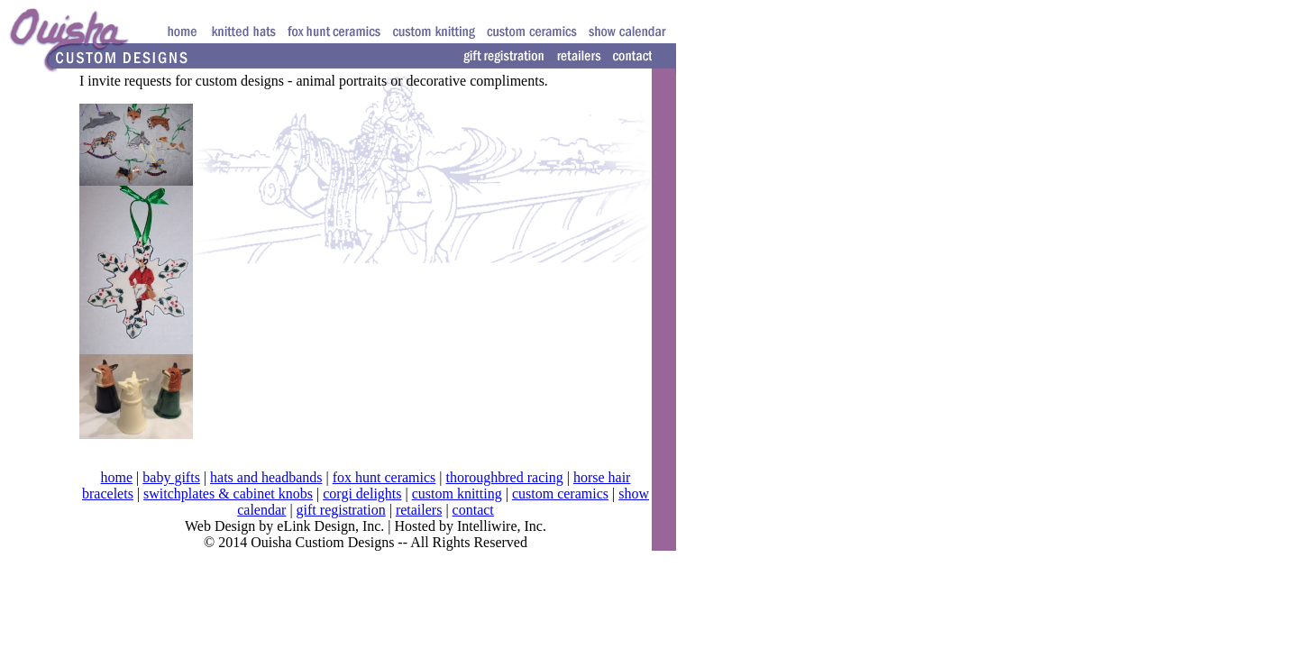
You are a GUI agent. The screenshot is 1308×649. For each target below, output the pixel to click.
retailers (419, 509)
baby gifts (171, 477)
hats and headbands (266, 477)
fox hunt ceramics (384, 477)
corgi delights (362, 493)
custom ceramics (560, 493)
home (117, 477)
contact (473, 509)
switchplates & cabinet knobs (228, 493)
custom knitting (457, 493)
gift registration (341, 509)
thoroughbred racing (504, 477)
